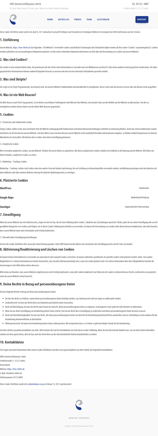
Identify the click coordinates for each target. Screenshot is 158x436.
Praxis (77, 19)
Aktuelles (63, 19)
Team (89, 19)
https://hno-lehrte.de (21, 47)
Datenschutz (84, 418)
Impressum (73, 418)
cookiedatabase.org (35, 384)
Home (50, 19)
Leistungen (103, 19)
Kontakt (141, 19)
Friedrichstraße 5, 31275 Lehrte (135, 8)
